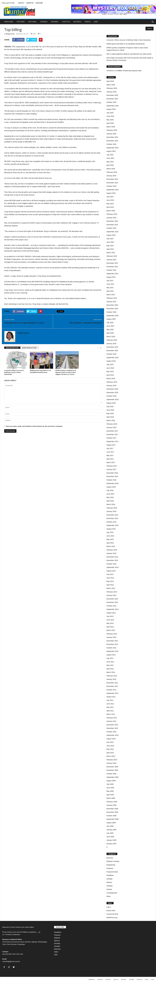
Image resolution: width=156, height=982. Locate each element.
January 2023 (111, 218)
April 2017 (110, 459)
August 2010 (111, 739)
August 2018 (111, 403)
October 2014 (111, 564)
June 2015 (110, 536)
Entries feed (110, 910)
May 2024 (110, 162)
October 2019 (111, 354)
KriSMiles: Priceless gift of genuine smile (128, 70)
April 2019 (110, 375)
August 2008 (111, 823)
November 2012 (112, 644)
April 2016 (110, 501)
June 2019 (110, 368)
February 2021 (111, 298)
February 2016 (111, 508)
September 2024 (112, 148)
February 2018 (111, 424)
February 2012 (111, 676)
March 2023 (110, 211)
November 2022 (112, 225)
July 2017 (109, 448)
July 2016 (109, 490)
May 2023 (110, 204)
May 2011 (110, 707)
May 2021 (110, 288)
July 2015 (109, 532)
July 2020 (109, 322)
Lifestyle (109, 879)
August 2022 (111, 235)
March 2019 (110, 378)
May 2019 (110, 371)
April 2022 (110, 249)
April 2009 (110, 795)
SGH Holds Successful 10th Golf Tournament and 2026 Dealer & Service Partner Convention (129, 59)
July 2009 (109, 784)
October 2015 (111, 522)
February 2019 (111, 382)
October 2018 (111, 396)
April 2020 (110, 333)
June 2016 (110, 494)
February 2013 (111, 634)
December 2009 (112, 767)
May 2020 (110, 329)
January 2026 (111, 92)
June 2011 (110, 704)
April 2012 (110, 669)
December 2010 (112, 725)
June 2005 (110, 837)
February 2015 (111, 550)
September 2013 (112, 609)
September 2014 (112, 567)
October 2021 (111, 270)
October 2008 (111, 816)
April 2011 (110, 711)
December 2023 (112, 179)
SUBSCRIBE (39, 3)
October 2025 (111, 102)
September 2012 (112, 651)
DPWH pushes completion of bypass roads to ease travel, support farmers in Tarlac (65, 372)
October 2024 (111, 144)
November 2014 (112, 560)
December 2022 (112, 221)
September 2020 (112, 315)
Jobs (56, 955)
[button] (152, 21)
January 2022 (111, 260)
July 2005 (109, 833)
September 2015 (112, 525)
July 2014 (109, 574)
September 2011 (112, 693)
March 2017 (110, 462)
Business (109, 858)
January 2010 (111, 763)
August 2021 (111, 277)
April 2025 (110, 123)
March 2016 (110, 504)
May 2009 (110, 791)
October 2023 (111, 186)
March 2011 (110, 714)
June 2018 (110, 410)
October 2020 (111, 312)
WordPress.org (111, 917)
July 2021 (109, 281)
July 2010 (109, 742)
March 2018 (110, 420)
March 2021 (110, 295)
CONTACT (21, 3)
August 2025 (111, 109)
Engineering (110, 865)
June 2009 (110, 788)
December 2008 (112, 809)
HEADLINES (8, 22)
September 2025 (112, 106)
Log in (108, 907)
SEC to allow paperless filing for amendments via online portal (129, 54)
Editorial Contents (112, 861)
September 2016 (112, 483)
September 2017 (112, 441)
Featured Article (112, 872)
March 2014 (110, 588)
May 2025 (110, 120)
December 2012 (112, 641)
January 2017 (111, 469)
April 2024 (110, 165)
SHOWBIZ (54, 22)
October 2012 (111, 648)
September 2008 (112, 819)
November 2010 (112, 728)
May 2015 (110, 539)
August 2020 (111, 319)
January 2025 (111, 134)
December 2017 (112, 431)
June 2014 (110, 578)
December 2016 (112, 473)
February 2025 (111, 130)
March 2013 (110, 630)
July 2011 (109, 700)
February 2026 (111, 88)
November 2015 (112, 518)
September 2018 (112, 399)
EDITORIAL (32, 22)
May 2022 (110, 246)
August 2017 (111, 445)
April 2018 (110, 417)
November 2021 (112, 267)
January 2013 (111, 637)
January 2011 (111, 721)
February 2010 (111, 760)
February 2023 (111, 214)
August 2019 (111, 361)
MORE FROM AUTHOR (29, 348)
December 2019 (112, 347)
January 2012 (111, 679)
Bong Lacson (10, 34)
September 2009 (112, 777)
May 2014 (110, 581)
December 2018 (112, 389)
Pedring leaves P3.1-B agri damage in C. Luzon (24, 323)
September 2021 (112, 274)
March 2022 (110, 253)
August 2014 (111, 571)
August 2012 (111, 655)
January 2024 (111, 176)
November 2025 (112, 99)
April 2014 (110, 585)
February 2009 (111, 802)
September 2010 (112, 735)
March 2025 (110, 127)
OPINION (43, 22)
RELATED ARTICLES (12, 348)
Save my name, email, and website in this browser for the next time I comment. (34, 426)
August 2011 (111, 697)
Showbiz (109, 886)
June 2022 (110, 242)
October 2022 (111, 228)
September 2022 (112, 232)
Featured (109, 868)
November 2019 (112, 350)
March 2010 (110, 756)
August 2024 (111, 151)
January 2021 (111, 302)
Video (108, 896)
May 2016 (110, 497)
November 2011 (112, 686)
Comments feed (112, 914)
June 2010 (110, 746)
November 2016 (112, 476)
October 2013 (111, 606)
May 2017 (110, 455)
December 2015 (112, 515)
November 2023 (112, 183)
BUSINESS (77, 22)
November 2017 (112, 434)
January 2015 (111, 553)
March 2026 (110, 85)
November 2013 (112, 602)
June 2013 (110, 620)
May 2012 (110, 665)
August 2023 (111, 193)
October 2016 (111, 480)
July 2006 (109, 826)
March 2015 (110, 546)
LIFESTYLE (66, 22)
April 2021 (110, 291)
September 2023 (112, 190)
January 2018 (111, 427)
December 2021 (112, 263)
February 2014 (111, 592)
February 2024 (111, 172)
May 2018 (110, 413)
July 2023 (109, 197)
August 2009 (111, 781)
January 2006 (111, 830)
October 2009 (111, 774)
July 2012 (109, 658)
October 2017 (111, 438)
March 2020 (110, 336)
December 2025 (112, 95)
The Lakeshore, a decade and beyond (85, 323)
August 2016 (111, 487)
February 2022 (111, 256)
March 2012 (110, 672)
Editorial (57, 938)
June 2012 (110, 662)
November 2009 (112, 770)
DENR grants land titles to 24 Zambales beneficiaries (40, 371)
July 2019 (109, 364)
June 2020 (110, 326)
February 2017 (111, 466)
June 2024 (110, 158)
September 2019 (112, 357)
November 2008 (112, 812)
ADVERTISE (30, 3)
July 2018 (109, 406)
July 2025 (109, 113)
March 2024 (110, 169)
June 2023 (110, 200)
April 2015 (110, 543)
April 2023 (110, 207)
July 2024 (109, 155)
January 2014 (111, 595)
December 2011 (112, 683)
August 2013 (111, 613)
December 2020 (112, 305)
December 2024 (112, 137)
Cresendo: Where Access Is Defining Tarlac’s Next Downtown (14, 372)
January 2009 (111, 805)
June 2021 (110, 284)
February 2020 (111, 340)
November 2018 (112, 392)
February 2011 (111, 718)
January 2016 (111, 511)
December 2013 (112, 599)
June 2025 (110, 116)
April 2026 (110, 81)
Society (109, 889)
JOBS (96, 22)
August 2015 (111, 529)
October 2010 (111, 732)
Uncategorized (111, 893)
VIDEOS (88, 22)
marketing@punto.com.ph (11, 961)
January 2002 (111, 844)
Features (57, 935)
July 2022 (109, 239)
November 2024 (112, 141)
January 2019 (111, 385)
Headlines (110, 875)
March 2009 (110, 798)
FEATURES (21, 22)
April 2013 (110, 627)
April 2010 (110, 753)
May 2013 (110, 623)
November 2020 (112, 308)
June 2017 (110, 452)
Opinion (109, 882)
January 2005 (111, 840)
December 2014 (112, 557)
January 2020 (111, 343)
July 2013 (109, 616)
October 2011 (111, 690)
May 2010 (110, 749)
